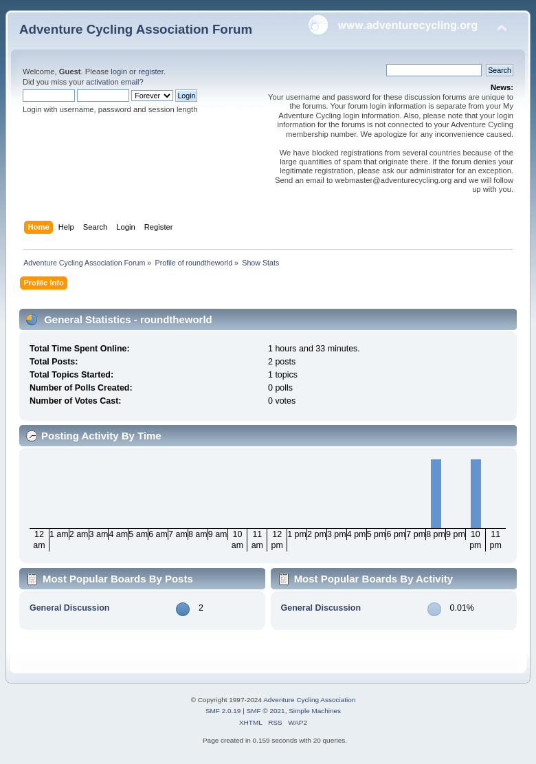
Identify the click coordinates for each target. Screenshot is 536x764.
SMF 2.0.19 (223, 710)
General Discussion (69, 608)
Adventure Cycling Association (309, 699)
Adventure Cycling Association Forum (135, 29)
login (119, 71)
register (151, 71)
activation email (112, 82)
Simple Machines (315, 710)
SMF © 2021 (266, 710)
